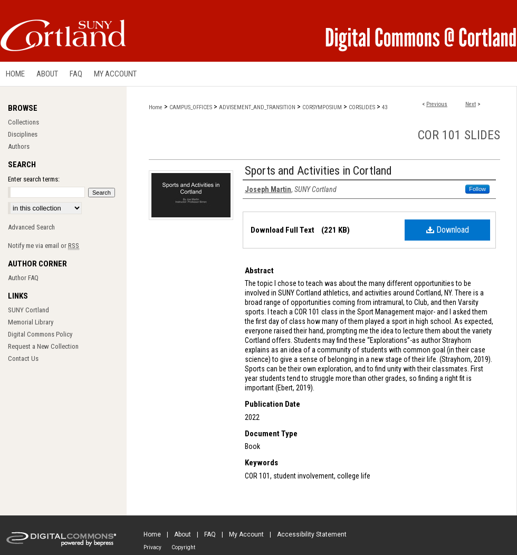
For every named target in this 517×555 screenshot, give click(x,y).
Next (470, 104)
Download (447, 230)
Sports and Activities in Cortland (318, 170)
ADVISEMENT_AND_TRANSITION (257, 107)
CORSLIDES (362, 107)
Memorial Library (30, 322)
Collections (23, 122)
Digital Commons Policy (40, 334)
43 (384, 107)
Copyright (183, 547)
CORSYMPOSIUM (322, 107)
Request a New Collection (43, 346)
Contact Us (23, 358)
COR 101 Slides (459, 135)
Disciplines (22, 134)
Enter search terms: (34, 179)
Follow (477, 189)
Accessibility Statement (312, 534)
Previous (436, 104)
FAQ (210, 534)
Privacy (152, 547)
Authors (19, 146)
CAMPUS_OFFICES (190, 107)
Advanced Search (31, 227)
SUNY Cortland (28, 310)
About (182, 534)
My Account (246, 534)
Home (155, 107)
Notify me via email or (43, 246)
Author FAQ (23, 278)
